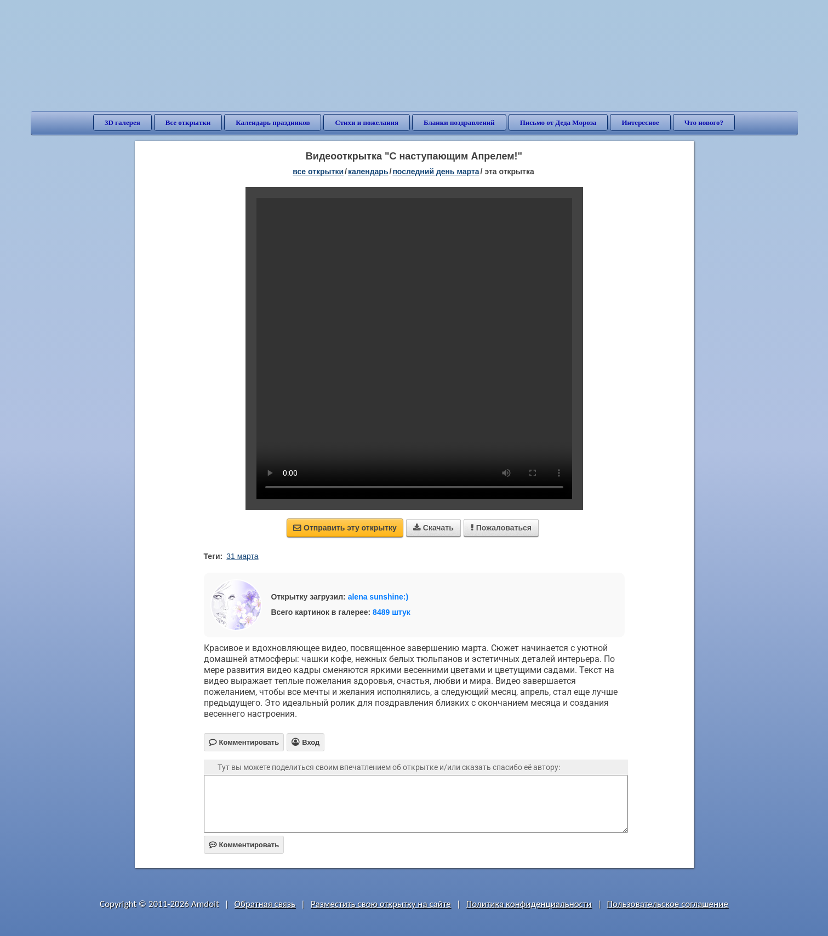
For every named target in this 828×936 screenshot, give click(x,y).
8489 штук (391, 612)
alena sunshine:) (378, 596)
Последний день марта (435, 171)
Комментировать (244, 845)
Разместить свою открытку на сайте (381, 904)
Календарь (368, 171)
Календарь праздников (273, 122)
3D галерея (122, 122)
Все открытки (188, 122)
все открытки (318, 171)
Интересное (640, 122)
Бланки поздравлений (459, 122)
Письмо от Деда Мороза (558, 122)
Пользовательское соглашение (667, 904)
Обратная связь (265, 904)
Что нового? (703, 122)
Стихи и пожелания (366, 122)
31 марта (242, 556)
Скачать (433, 527)
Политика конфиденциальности (529, 904)
